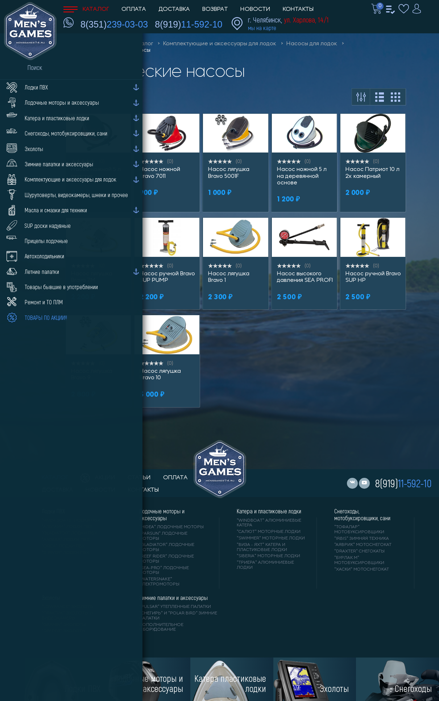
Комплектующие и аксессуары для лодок (219, 43)
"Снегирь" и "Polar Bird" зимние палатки (178, 616)
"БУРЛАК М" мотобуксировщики (359, 560)
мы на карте (262, 27)
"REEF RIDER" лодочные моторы (166, 559)
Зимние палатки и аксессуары (173, 597)
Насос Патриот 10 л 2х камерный (372, 173)
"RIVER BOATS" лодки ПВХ (71, 520)
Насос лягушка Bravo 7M (91, 277)
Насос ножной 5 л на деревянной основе (302, 176)
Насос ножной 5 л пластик (96, 173)
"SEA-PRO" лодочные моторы (164, 570)
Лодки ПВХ (53, 511)
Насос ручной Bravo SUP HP (373, 277)
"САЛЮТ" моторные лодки (269, 532)
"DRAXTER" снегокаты (359, 551)
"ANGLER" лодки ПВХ (66, 540)
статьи (139, 477)
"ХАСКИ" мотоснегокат (361, 569)
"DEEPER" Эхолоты (64, 631)
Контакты (298, 9)
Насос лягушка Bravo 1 (228, 277)
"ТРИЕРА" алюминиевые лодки (265, 565)
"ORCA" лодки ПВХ (63, 546)
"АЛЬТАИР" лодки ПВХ (67, 527)
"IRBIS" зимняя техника (361, 539)
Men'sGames (104, 43)
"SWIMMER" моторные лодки (271, 538)
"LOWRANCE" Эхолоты (68, 607)
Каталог (86, 9)
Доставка (174, 9)
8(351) (114, 24)
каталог (55, 477)
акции (97, 477)
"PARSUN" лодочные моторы (163, 536)
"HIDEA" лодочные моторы (171, 527)
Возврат (215, 9)
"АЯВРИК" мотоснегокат (363, 545)
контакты (143, 490)
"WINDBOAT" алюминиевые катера (269, 523)
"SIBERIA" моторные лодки (268, 556)
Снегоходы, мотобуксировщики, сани (362, 514)
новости (101, 490)
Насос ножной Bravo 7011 (160, 173)
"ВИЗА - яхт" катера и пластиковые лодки (262, 547)
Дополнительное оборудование (161, 627)
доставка (57, 490)
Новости (255, 9)
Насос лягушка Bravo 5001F (228, 173)
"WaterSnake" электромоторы (159, 581)
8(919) (188, 24)
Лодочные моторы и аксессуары (162, 514)
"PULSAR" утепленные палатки (175, 607)
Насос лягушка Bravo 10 (160, 374)
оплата (175, 477)
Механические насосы (118, 50)
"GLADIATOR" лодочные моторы (166, 547)
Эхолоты (51, 597)
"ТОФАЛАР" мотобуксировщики (359, 529)
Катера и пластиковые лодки (269, 511)
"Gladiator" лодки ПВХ (69, 533)
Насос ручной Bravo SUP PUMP (167, 277)
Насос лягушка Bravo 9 (91, 374)
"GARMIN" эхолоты (64, 625)
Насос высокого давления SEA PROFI (305, 277)
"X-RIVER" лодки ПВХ (65, 553)
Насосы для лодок (311, 43)
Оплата (133, 9)
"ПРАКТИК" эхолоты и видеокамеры (67, 616)
